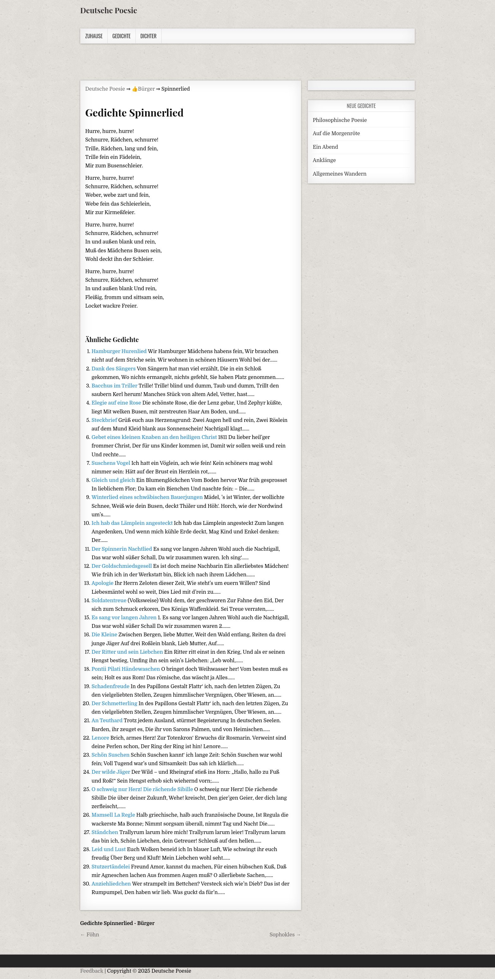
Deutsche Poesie (108, 10)
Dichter (148, 36)
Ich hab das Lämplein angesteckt (133, 523)
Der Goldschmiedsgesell (122, 566)
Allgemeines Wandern (340, 174)
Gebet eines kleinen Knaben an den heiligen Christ (155, 437)
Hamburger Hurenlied (120, 351)
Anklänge (324, 160)
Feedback (91, 971)
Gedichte (121, 36)
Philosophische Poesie (340, 120)
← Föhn (89, 935)
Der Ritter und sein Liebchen (128, 652)
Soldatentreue (110, 601)
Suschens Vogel (111, 463)
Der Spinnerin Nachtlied (122, 549)
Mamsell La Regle (114, 815)
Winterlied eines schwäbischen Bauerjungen (148, 497)
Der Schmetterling (115, 703)
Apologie (103, 583)
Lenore (101, 738)
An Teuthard (108, 721)
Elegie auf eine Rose (117, 403)
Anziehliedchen (112, 884)
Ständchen (105, 832)
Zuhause (94, 36)
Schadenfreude (111, 686)
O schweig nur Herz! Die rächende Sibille (143, 789)
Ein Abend (325, 147)
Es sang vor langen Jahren (125, 618)
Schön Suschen (111, 755)
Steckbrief (105, 420)
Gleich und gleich (114, 480)
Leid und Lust (109, 849)
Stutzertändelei (111, 867)
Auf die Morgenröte (336, 133)
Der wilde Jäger (111, 772)
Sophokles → (285, 935)
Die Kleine (105, 635)
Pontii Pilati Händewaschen (126, 669)
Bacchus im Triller (115, 386)
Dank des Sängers (114, 369)
